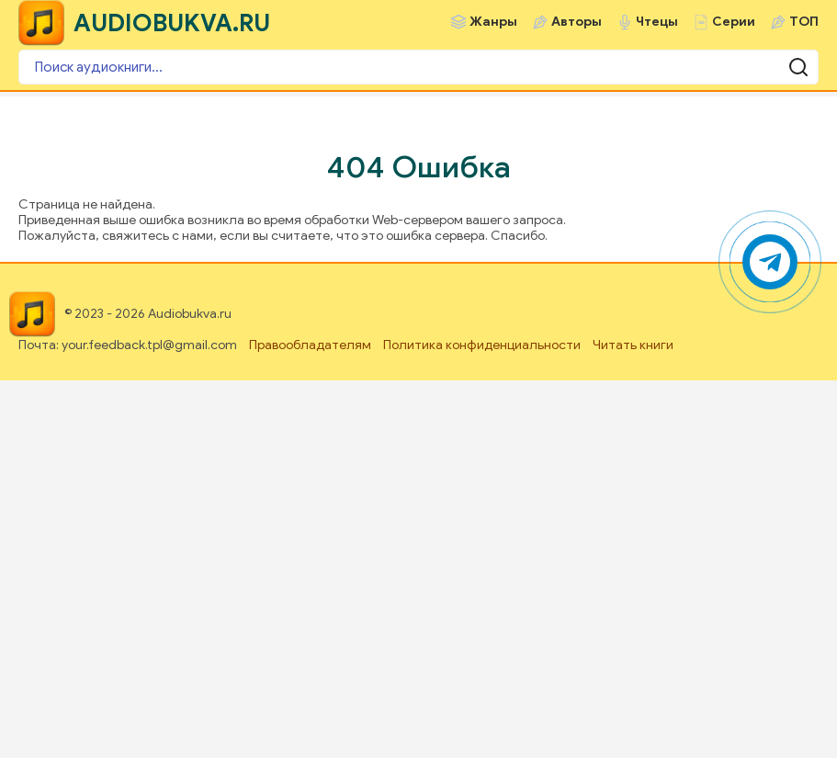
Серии (733, 21)
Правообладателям (310, 345)
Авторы (576, 21)
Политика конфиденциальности (482, 345)
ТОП (804, 21)
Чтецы (657, 21)
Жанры (493, 21)
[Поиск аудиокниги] (418, 67)
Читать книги (633, 345)
